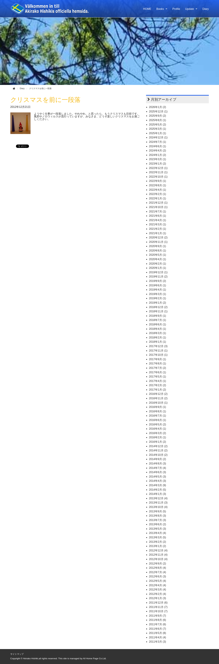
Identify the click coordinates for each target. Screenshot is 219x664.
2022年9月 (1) (157, 181)
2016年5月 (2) (157, 424)
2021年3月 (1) (157, 224)
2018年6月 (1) (157, 324)
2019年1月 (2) (157, 302)
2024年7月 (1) (157, 141)
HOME (147, 8)
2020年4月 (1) (157, 259)
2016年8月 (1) (157, 411)
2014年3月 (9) (157, 485)
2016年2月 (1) (157, 437)
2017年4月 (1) (157, 381)
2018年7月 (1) (157, 320)
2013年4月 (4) (157, 533)
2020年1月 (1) (157, 267)
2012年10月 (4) (158, 559)
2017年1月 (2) (157, 389)
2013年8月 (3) (157, 515)
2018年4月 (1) (157, 328)
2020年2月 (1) (157, 263)
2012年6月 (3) (157, 576)
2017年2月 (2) (157, 385)
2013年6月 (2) (157, 524)
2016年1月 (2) (157, 441)
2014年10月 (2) (158, 454)
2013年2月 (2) (157, 541)
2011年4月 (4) (157, 637)
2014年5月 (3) (157, 476)
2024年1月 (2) (157, 155)
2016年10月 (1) (158, 402)
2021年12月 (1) (158, 202)
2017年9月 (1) (157, 359)
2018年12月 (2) (158, 307)
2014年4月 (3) (157, 480)
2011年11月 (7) (158, 607)
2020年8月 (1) (157, 250)
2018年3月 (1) (157, 333)
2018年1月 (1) (157, 341)
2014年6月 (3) (157, 472)
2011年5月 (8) (157, 633)
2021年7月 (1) (157, 211)
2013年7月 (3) (157, 520)
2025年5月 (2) (157, 124)
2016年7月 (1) (157, 415)
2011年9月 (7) (157, 615)
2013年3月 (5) (157, 537)
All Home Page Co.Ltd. (94, 658)
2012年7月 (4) (157, 572)
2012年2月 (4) (157, 594)
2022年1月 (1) (157, 198)
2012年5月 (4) (157, 580)
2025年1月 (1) (157, 133)
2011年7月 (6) (157, 624)
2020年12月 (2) (158, 237)
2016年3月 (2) (157, 433)
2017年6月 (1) (157, 372)
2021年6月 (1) (157, 215)
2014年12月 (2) (158, 446)
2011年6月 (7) (157, 628)
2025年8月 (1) (157, 120)
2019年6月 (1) (157, 285)
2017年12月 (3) (158, 346)
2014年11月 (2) (158, 450)
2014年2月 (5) (157, 489)
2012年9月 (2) (157, 563)
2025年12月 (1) (158, 111)
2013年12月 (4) (158, 498)
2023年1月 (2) (157, 163)
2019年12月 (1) (158, 272)
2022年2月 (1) (157, 194)
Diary (205, 8)
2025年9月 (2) (157, 115)
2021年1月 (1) (157, 233)
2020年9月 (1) (157, 246)
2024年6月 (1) (157, 146)
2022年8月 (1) (157, 185)
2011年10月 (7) (158, 611)
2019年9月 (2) (157, 281)
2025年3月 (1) (157, 128)
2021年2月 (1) (157, 228)
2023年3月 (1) (157, 159)
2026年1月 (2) (157, 107)
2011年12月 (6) (158, 602)
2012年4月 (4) (157, 585)
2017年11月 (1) (158, 350)
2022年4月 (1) (157, 189)
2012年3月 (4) (157, 589)
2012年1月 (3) (157, 598)
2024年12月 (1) (158, 137)
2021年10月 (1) (158, 207)
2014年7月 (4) (157, 467)
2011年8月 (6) (157, 619)
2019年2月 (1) (157, 298)
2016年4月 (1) (157, 428)
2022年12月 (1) (158, 168)
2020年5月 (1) (157, 254)
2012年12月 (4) (158, 550)
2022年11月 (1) (158, 172)
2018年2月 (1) (157, 337)
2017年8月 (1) (157, 363)
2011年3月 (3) (157, 641)
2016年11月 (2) (158, 398)
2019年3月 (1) (157, 294)
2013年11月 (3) (158, 502)
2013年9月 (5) (157, 511)
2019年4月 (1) (157, 289)
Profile (176, 8)
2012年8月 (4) (157, 567)
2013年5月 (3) (157, 528)
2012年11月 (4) (158, 554)
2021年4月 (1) (157, 220)
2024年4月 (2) (157, 150)
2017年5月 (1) (157, 376)
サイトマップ (17, 654)
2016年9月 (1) (157, 407)
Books (160, 8)
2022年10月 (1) (158, 176)
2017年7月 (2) (157, 367)
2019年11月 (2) (158, 276)
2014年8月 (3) (157, 463)
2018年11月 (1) (158, 311)
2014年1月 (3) (157, 493)
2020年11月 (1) (158, 241)
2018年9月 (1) (157, 315)
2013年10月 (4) (158, 507)
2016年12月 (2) (158, 393)
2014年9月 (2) (157, 459)
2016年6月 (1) (157, 420)
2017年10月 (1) (158, 354)
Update (189, 8)
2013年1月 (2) (157, 546)
